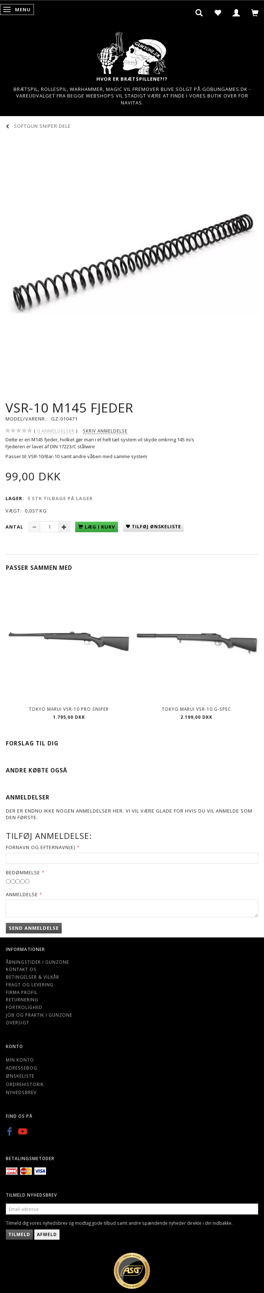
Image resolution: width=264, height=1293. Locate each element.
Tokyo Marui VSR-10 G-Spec (196, 709)
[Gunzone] (132, 51)
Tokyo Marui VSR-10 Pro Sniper (69, 709)
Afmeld (47, 1234)
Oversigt (17, 1022)
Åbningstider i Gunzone (37, 962)
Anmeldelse (22, 894)
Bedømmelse (23, 872)
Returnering (22, 999)
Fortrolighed (24, 1007)
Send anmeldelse (34, 928)
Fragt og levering (30, 984)
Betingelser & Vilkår (32, 977)
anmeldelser (55, 431)
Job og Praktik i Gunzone (39, 1015)
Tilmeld (19, 1234)
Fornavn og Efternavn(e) (40, 847)
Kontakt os (21, 969)
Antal (15, 526)
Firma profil (22, 992)
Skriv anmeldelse (105, 431)
